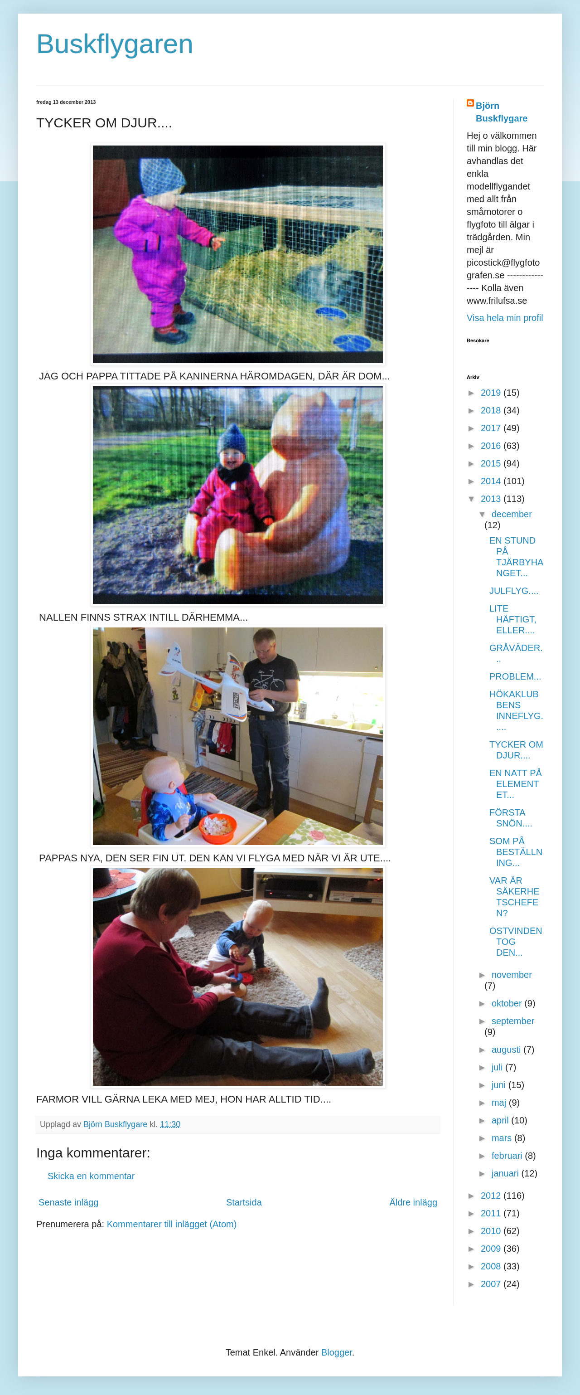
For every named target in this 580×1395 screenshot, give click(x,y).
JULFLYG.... (514, 591)
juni (500, 1085)
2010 (492, 1231)
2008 (492, 1266)
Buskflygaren (114, 44)
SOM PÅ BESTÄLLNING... (515, 852)
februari (508, 1156)
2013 (492, 499)
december (512, 514)
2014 (492, 481)
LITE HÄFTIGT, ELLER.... (512, 619)
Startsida (244, 1202)
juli (498, 1067)
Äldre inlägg (413, 1202)
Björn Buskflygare (502, 112)
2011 (492, 1213)
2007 (492, 1284)
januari (507, 1173)
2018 (492, 410)
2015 (492, 463)
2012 (492, 1196)
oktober (508, 1003)
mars (503, 1138)
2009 (492, 1249)
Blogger (336, 1352)
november (512, 975)
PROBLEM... (515, 676)
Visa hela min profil (505, 318)
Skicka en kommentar (91, 1176)
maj (500, 1103)
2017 (492, 428)
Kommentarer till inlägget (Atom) (172, 1224)
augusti (507, 1050)
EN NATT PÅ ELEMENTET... (515, 784)
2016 (492, 446)
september (513, 1021)
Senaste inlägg (68, 1202)
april (501, 1120)
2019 (492, 393)
